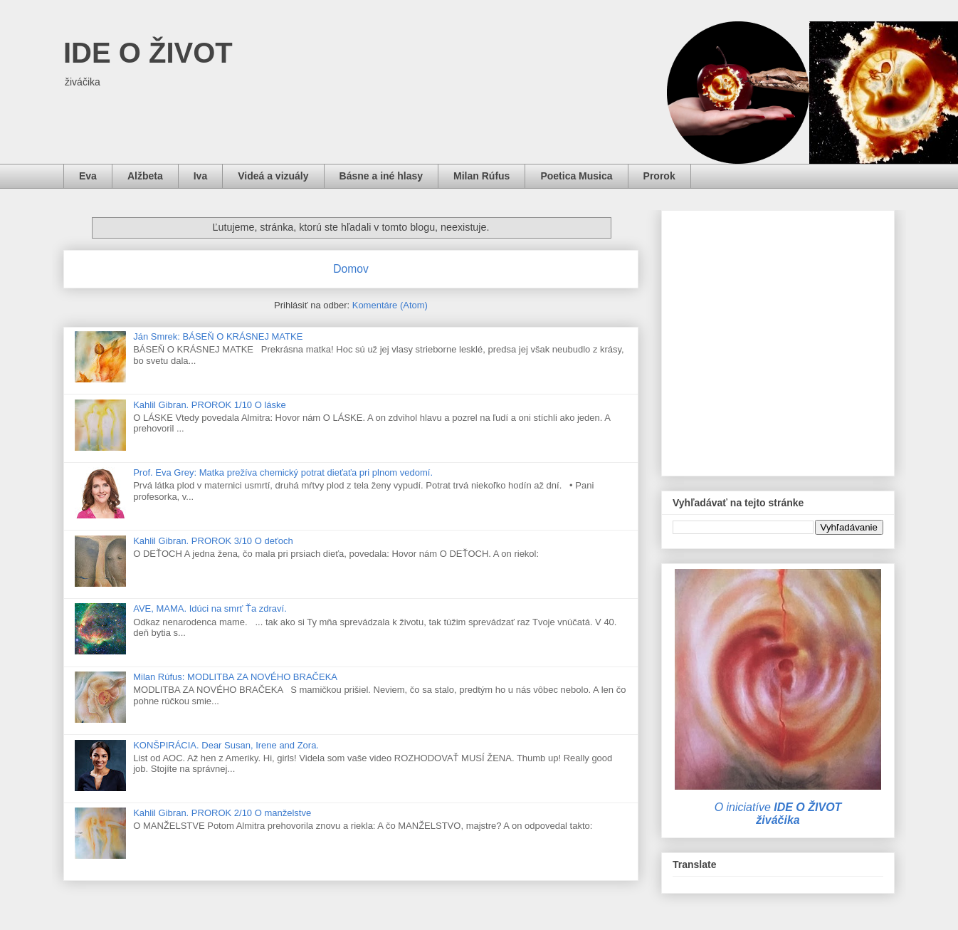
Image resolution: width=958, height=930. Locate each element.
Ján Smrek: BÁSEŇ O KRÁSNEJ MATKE (217, 336)
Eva (88, 176)
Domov (350, 269)
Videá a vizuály (273, 176)
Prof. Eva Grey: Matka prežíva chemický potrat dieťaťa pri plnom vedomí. (283, 472)
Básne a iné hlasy (381, 176)
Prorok (659, 176)
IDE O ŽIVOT (148, 52)
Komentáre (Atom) (390, 305)
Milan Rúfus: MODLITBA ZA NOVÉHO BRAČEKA (235, 677)
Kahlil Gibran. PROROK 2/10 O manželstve (222, 813)
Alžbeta (145, 176)
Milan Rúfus (481, 176)
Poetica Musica (576, 176)
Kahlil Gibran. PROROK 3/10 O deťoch (213, 540)
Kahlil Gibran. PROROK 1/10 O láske (209, 404)
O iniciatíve (778, 813)
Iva (200, 176)
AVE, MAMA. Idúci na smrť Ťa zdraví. (210, 608)
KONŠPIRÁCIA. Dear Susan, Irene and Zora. (226, 745)
